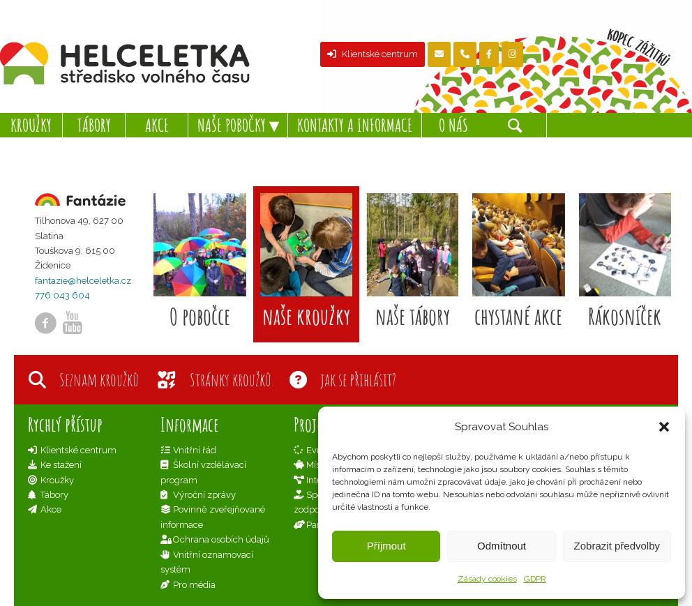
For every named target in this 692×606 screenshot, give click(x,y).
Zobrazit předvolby (617, 546)
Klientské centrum (372, 54)
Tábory (54, 495)
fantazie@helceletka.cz (83, 280)
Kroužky (57, 480)
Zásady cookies (487, 579)
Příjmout (386, 546)
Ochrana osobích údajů (221, 539)
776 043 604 (62, 295)
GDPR (535, 579)
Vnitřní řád (194, 450)
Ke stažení (61, 465)
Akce (50, 509)
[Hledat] (515, 125)
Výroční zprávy (204, 495)
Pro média (194, 585)
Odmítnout (501, 546)
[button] (664, 427)
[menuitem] (31, 125)
